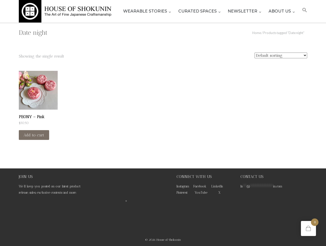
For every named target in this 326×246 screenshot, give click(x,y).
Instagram (183, 186)
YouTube (201, 192)
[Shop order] (281, 55)
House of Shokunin (168, 239)
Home (256, 33)
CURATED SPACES (197, 11)
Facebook (199, 186)
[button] (304, 11)
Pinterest (182, 192)
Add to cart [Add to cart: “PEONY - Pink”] (34, 135)
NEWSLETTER (242, 11)
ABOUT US (280, 11)
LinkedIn (217, 186)
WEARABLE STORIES (145, 11)
